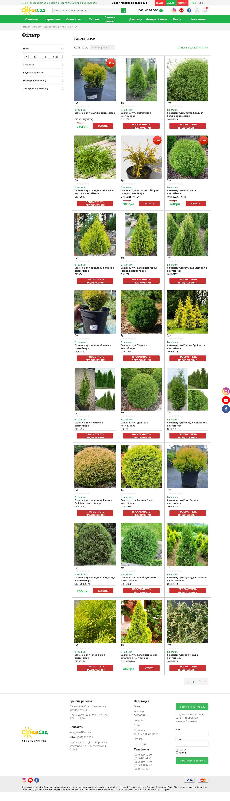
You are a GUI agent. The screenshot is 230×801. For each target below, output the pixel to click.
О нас (25, 2)
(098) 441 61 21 (143, 758)
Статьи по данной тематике (193, 47)
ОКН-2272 (172, 274)
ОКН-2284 (126, 506)
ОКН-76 (78, 274)
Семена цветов (110, 19)
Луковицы (73, 19)
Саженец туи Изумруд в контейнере (88, 424)
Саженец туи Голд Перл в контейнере (182, 656)
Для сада (135, 19)
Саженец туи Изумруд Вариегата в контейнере (187, 579)
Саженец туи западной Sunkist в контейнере (94, 269)
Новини (181, 752)
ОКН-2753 (172, 506)
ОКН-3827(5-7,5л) (176, 196)
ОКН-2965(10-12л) (130, 196)
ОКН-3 (124, 428)
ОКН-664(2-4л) (128, 661)
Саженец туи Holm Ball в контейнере (181, 192)
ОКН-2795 (172, 119)
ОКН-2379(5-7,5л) (83, 119)
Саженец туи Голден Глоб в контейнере (137, 501)
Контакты (65, 2)
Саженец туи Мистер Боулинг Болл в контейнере (185, 114)
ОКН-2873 (172, 583)
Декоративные (156, 19)
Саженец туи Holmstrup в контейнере (136, 114)
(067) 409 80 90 (143, 754)
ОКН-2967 (79, 196)
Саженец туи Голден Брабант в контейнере (186, 347)
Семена (94, 19)
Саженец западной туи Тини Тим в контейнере (141, 579)
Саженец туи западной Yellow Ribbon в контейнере (139, 269)
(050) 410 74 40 (143, 761)
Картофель (53, 19)
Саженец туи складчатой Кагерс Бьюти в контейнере (94, 192)
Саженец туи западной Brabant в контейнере (187, 424)
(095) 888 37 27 (143, 765)
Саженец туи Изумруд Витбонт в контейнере (187, 269)
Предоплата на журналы (192, 706)
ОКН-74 (125, 274)
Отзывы (138, 739)
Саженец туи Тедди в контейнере (134, 347)
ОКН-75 (125, 119)
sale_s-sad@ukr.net (81, 732)
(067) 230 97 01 (82, 737)
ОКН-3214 (172, 351)
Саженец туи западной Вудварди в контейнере (94, 579)
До (53, 57)
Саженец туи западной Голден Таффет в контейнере (93, 501)
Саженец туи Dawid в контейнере (94, 112)
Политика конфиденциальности (144, 732)
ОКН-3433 (172, 661)
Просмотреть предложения (141, 126)
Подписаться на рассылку (192, 760)
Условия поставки (38, 2)
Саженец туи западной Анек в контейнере (92, 347)
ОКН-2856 (126, 583)
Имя (178, 729)
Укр (201, 2)
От (33, 57)
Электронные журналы (84, 2)
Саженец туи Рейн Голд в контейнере (182, 501)
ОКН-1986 (79, 506)
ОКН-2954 (79, 661)
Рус (194, 2)
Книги (177, 19)
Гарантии (54, 2)
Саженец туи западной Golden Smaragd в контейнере (139, 656)
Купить (103, 126)
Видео (159, 2)
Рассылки (181, 749)
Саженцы (31, 19)
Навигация (141, 701)
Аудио (170, 2)
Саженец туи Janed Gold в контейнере (89, 656)
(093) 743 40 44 (143, 768)
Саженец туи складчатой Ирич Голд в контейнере (140, 192)
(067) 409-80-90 (148, 10)
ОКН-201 (171, 428)
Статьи (182, 2)
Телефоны (141, 749)
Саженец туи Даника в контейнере (134, 424)
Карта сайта (141, 744)
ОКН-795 (79, 428)
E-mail (179, 739)
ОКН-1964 (126, 351)
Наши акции (198, 19)
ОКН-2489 (79, 351)
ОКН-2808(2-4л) (82, 583)
